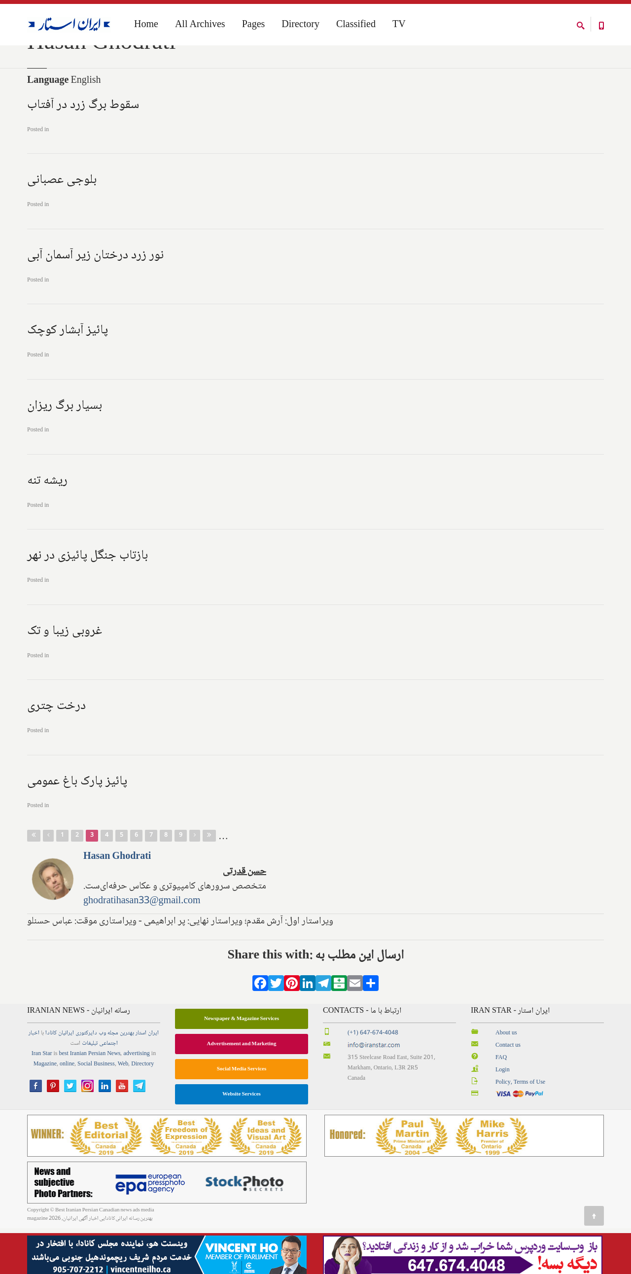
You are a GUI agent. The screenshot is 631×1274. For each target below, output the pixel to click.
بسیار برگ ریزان (64, 451)
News (113, 1100)
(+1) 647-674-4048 (373, 1079)
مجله (112, 1079)
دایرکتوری (86, 1079)
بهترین (127, 1079)
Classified (356, 25)
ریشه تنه (47, 526)
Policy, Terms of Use (520, 1128)
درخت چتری (56, 752)
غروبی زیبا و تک (64, 677)
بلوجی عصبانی (62, 226)
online (67, 1110)
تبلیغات (90, 1090)
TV (399, 25)
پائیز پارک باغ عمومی (77, 827)
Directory (300, 25)
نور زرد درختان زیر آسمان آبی (95, 301)
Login (502, 1116)
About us (506, 1079)
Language (48, 126)
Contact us (508, 1091)
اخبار (34, 1079)
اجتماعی (108, 1090)
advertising (136, 1100)
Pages (253, 25)
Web (123, 1110)
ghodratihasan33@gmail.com (142, 947)
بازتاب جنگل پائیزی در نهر (87, 602)
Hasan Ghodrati (117, 902)
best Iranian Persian (82, 1100)
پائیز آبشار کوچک (67, 377)
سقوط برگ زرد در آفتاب (83, 151)
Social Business (96, 1110)
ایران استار (147, 1079)
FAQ (501, 1103)
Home (33, 63)
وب (102, 1079)
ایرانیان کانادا (59, 1079)
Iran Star (42, 1100)
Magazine (45, 1110)
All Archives (200, 25)
